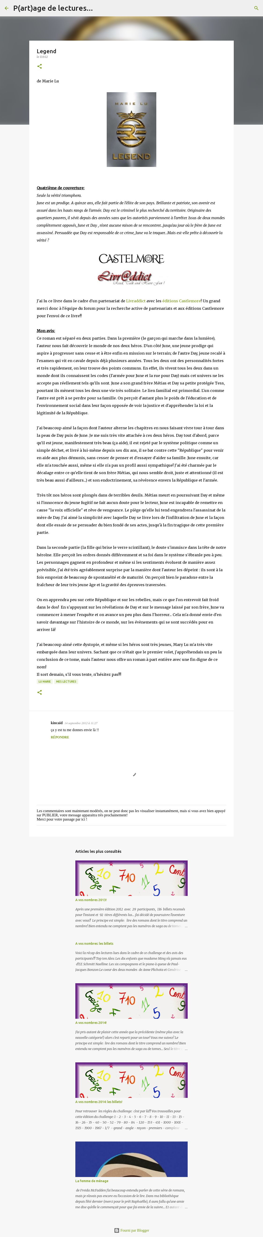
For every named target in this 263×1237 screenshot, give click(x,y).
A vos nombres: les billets (94, 943)
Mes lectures (66, 681)
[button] (39, 66)
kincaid (57, 723)
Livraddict (136, 301)
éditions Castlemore (181, 301)
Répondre (60, 737)
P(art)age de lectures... (53, 8)
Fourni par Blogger (131, 1230)
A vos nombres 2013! (91, 900)
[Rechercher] (99, 8)
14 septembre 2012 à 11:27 (81, 723)
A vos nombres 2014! (91, 1023)
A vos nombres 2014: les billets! (98, 1102)
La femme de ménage (91, 1181)
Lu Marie (45, 681)
